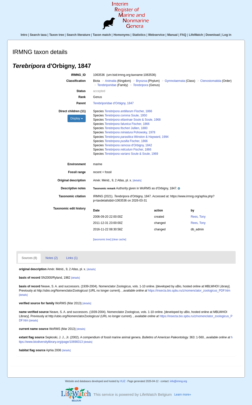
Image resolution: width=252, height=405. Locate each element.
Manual (172, 35)
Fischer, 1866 (128, 111)
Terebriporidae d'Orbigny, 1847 (113, 103)
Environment (77, 164)
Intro (24, 35)
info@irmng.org (178, 381)
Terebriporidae (106, 85)
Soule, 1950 (126, 115)
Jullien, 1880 (126, 128)
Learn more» (182, 394)
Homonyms (121, 35)
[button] (136, 188)
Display (76, 118)
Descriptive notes (73, 188)
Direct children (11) (72, 111)
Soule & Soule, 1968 (133, 119)
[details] (137, 180)
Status (81, 91)
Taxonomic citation (72, 196)
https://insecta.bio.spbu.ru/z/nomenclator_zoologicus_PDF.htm (189, 290)
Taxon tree (56, 35)
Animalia (110, 81)
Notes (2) (51, 258)
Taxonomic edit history (69, 208)
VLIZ (122, 381)
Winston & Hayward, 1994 (137, 137)
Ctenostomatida (210, 81)
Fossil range (77, 172)
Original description (72, 180)
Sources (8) (29, 258)
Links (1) (72, 258)
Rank (82, 97)
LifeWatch (196, 35)
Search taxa (38, 35)
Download (213, 35)
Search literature (78, 35)
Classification (76, 81)
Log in (226, 35)
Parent (81, 103)
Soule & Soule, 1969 (131, 153)
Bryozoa (141, 81)
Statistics (138, 35)
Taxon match (102, 35)
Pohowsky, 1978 (130, 132)
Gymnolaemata (175, 81)
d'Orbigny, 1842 (128, 145)
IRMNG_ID (78, 75)
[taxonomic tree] (102, 239)
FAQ (183, 35)
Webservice (156, 35)
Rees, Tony (198, 216)
